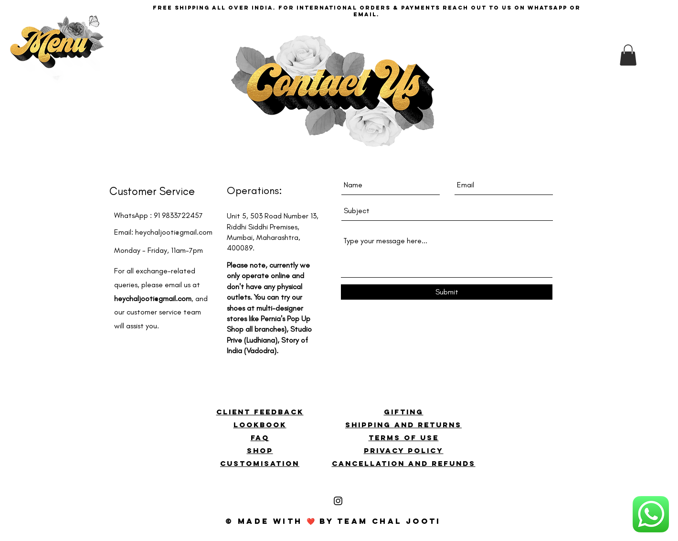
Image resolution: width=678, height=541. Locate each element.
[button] (58, 58)
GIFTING (404, 411)
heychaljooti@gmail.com (173, 232)
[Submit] (446, 292)
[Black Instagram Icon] (338, 501)
